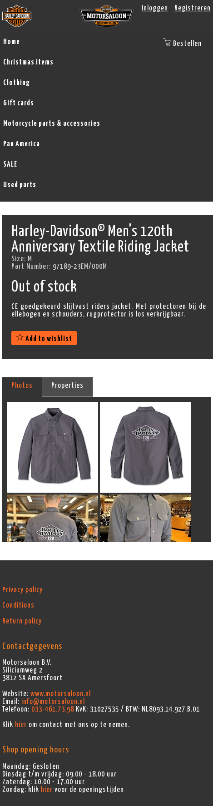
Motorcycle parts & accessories (51, 123)
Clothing (16, 82)
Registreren (192, 8)
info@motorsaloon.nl (53, 701)
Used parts (19, 184)
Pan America (21, 144)
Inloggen (155, 8)
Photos (22, 385)
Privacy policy (22, 589)
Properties (67, 385)
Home (11, 41)
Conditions (18, 605)
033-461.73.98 (52, 709)
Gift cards (18, 103)
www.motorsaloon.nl (60, 693)
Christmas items (28, 62)
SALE (10, 164)
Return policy (22, 621)
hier (21, 724)
